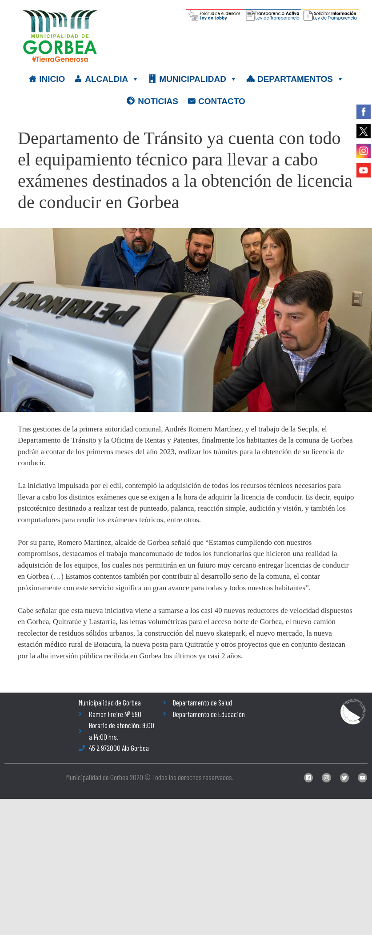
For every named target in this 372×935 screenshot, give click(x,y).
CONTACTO (221, 101)
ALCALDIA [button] (112, 79)
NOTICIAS (158, 101)
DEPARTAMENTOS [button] (300, 79)
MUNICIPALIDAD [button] (198, 79)
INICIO (52, 79)
